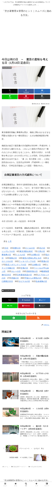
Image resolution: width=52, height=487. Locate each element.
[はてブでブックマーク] (42, 91)
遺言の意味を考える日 (32, 258)
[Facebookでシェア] (26, 91)
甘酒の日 (24, 268)
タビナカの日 (24, 281)
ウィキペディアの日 (27, 261)
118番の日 (36, 265)
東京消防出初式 (26, 251)
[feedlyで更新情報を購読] (14, 318)
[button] (42, 97)
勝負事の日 (6, 255)
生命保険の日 (41, 281)
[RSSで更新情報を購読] (38, 318)
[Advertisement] (26, 37)
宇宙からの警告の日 (33, 278)
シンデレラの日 (8, 251)
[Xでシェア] (10, 91)
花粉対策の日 (32, 271)
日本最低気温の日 (24, 275)
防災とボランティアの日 (16, 265)
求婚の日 (15, 278)
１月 (10, 241)
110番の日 (35, 255)
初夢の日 (17, 248)
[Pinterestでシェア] (26, 97)
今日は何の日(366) (8, 290)
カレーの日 (16, 271)
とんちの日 (20, 255)
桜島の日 (13, 258)
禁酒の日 (45, 261)
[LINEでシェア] (10, 97)
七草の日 (41, 251)
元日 (6, 248)
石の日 (42, 248)
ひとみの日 (30, 248)
